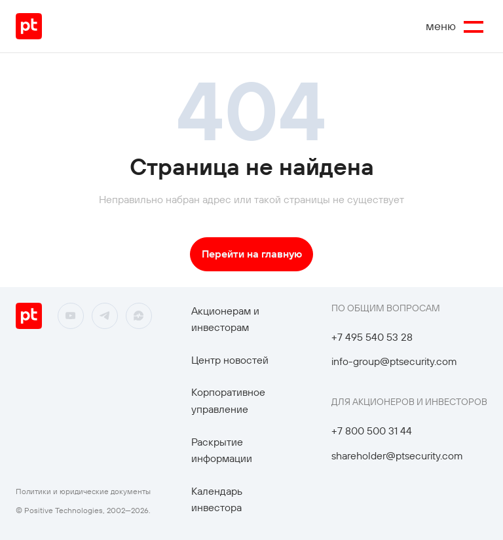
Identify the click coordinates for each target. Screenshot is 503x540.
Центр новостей (230, 359)
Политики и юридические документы (83, 491)
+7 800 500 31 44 (371, 430)
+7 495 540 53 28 (372, 336)
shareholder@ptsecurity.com (397, 455)
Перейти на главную (252, 253)
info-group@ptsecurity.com (394, 361)
